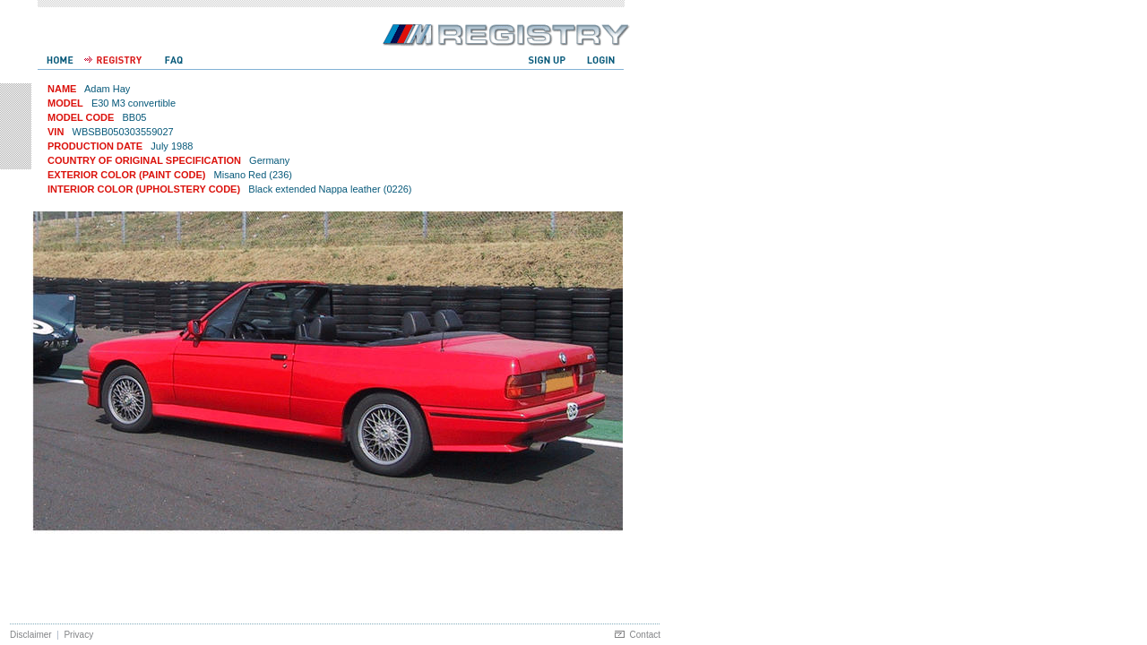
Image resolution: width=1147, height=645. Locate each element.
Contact (645, 635)
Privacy (78, 635)
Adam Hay (107, 88)
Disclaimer (31, 635)
